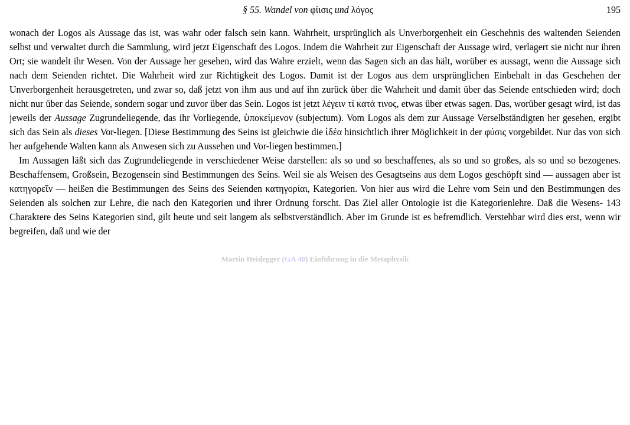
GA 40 (295, 258)
